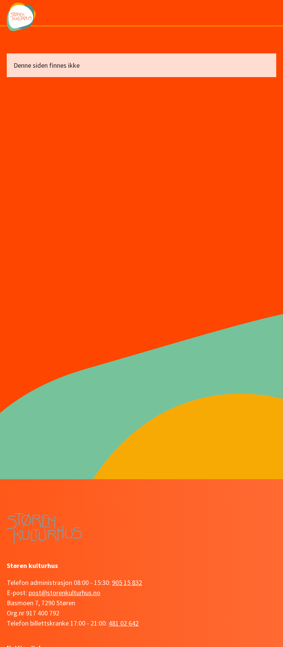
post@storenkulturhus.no (64, 592)
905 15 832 (127, 582)
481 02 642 (124, 623)
